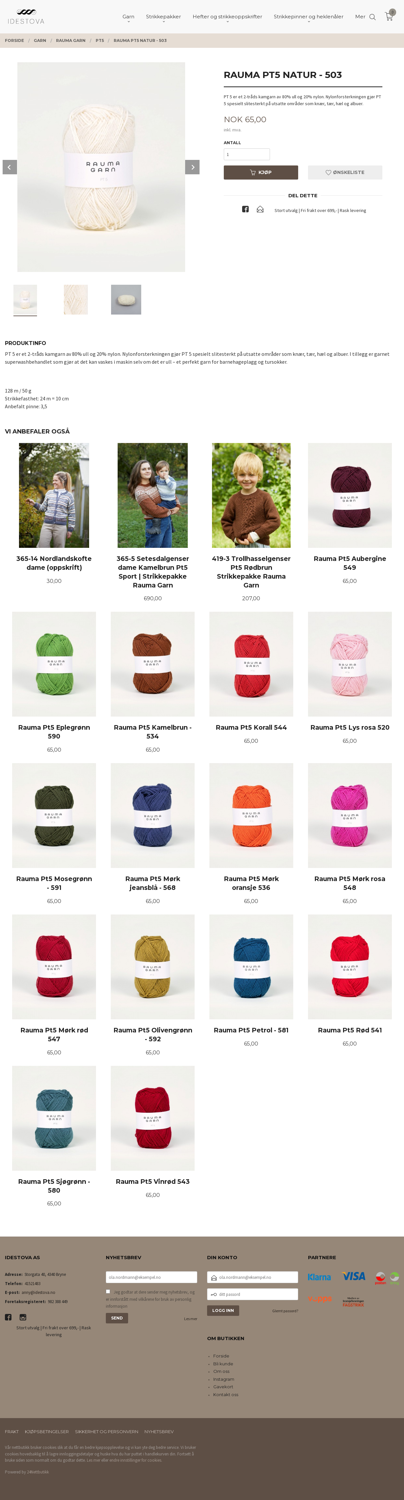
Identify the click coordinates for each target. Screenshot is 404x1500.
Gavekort (223, 1386)
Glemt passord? (285, 1310)
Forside (221, 1355)
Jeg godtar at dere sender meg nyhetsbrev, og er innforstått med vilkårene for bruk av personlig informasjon (150, 1299)
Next (192, 167)
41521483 (32, 1283)
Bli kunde (223, 1363)
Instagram (223, 1379)
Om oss (221, 1371)
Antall (232, 142)
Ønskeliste (345, 172)
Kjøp (261, 172)
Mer (360, 16)
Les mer (190, 1318)
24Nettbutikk (38, 1472)
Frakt (12, 1431)
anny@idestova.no (38, 1292)
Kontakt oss (225, 1394)
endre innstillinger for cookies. (135, 1460)
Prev (10, 167)
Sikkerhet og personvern (106, 1431)
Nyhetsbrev (159, 1431)
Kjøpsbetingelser (47, 1431)
